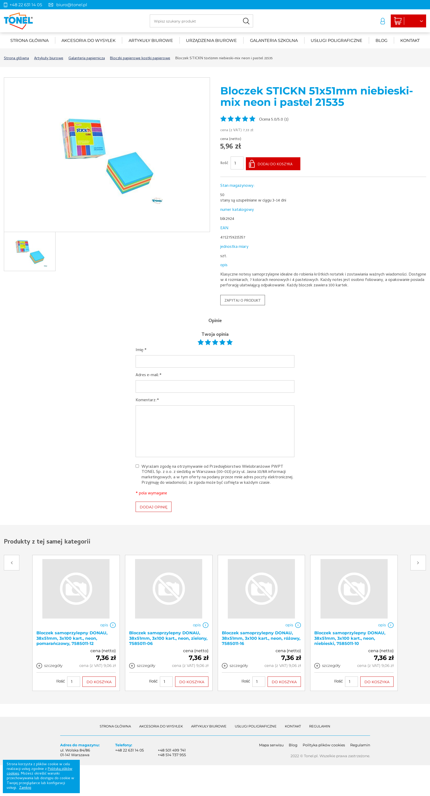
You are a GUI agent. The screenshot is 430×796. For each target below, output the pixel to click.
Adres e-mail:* (149, 374)
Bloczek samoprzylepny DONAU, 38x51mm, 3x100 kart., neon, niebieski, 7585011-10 (349, 637)
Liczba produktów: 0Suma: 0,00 (398, 21)
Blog (381, 40)
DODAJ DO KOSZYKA (275, 163)
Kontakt (410, 40)
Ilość (224, 162)
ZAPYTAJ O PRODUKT (242, 299)
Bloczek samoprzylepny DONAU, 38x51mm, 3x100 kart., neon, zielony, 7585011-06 (168, 637)
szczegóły (53, 663)
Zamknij (25, 788)
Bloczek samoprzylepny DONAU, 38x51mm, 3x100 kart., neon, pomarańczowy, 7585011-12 (71, 637)
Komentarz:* (147, 399)
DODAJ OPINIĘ (153, 505)
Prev (11, 561)
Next (418, 561)
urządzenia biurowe (211, 40)
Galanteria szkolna (274, 40)
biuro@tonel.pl (71, 4)
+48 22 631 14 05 (26, 4)
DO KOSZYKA (99, 680)
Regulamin (319, 725)
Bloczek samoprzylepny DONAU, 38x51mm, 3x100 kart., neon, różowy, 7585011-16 (261, 637)
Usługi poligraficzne (336, 40)
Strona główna (29, 40)
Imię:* (141, 349)
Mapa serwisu (271, 743)
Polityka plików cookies (324, 743)
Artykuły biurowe (151, 40)
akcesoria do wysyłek (88, 40)
